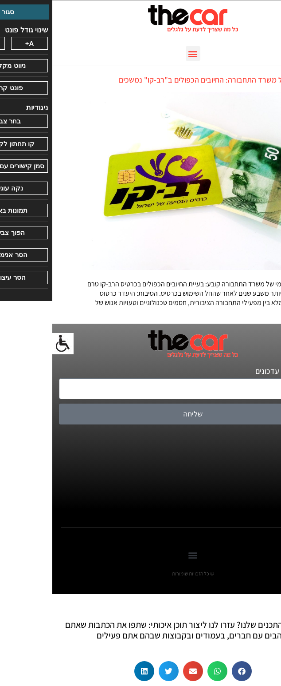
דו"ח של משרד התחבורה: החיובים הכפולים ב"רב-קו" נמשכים (158, 80)
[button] (140, 53)
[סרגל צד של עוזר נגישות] (10, 343)
